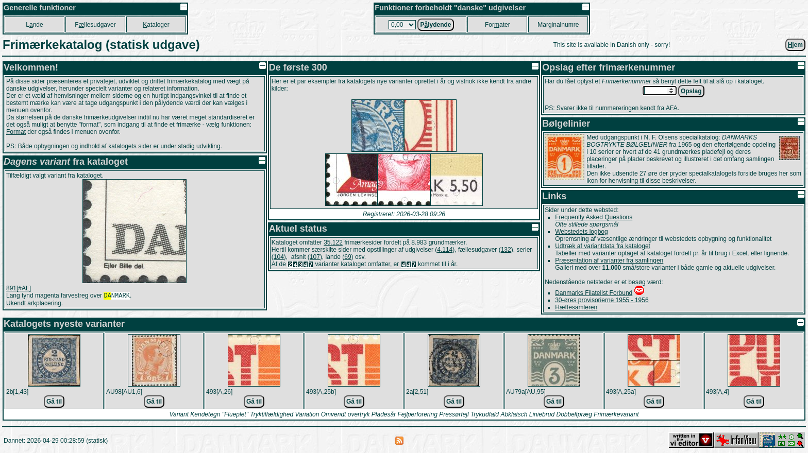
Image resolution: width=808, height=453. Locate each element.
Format (16, 131)
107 (315, 256)
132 (506, 249)
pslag (691, 91)
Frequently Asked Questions (593, 217)
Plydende (435, 24)
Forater (497, 24)
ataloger (156, 24)
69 (347, 256)
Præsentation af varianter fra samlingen (609, 260)
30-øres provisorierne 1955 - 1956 (601, 300)
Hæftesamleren (576, 307)
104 (279, 256)
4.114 (444, 249)
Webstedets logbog (581, 231)
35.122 (333, 242)
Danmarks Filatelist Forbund (593, 293)
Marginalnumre (558, 24)
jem (795, 44)
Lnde (34, 24)
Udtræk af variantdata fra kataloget (602, 246)
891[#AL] (18, 288)
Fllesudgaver (95, 24)
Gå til (54, 401)
